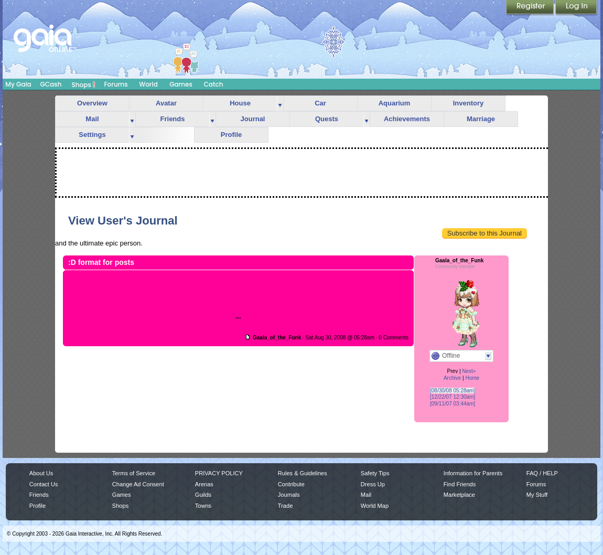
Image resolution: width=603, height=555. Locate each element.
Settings (92, 134)
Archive (452, 378)
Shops (83, 84)
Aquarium (395, 103)
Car (320, 103)
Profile (231, 134)
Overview (92, 103)
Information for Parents (473, 473)
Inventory (468, 103)
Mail (92, 119)
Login (576, 8)
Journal (253, 119)
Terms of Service (133, 473)
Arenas (204, 484)
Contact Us (43, 484)
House (240, 103)
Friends (172, 119)
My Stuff (536, 495)
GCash (51, 84)
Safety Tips (375, 473)
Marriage (481, 119)
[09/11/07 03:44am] (452, 404)
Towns (203, 506)
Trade (285, 506)
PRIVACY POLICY (219, 473)
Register (530, 8)
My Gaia (18, 84)
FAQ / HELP (542, 473)
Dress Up (373, 484)
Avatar (166, 103)
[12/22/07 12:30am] (452, 397)
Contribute (291, 484)
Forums (115, 84)
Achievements (407, 119)
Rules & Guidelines (302, 473)
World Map (375, 506)
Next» (469, 371)
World (148, 84)
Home (472, 378)
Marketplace (459, 495)
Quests (326, 119)
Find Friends (460, 484)
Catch (213, 84)
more (280, 103)
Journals (289, 495)
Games (180, 84)
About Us (41, 473)
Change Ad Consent (138, 484)
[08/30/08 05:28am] (452, 390)
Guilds (203, 495)
